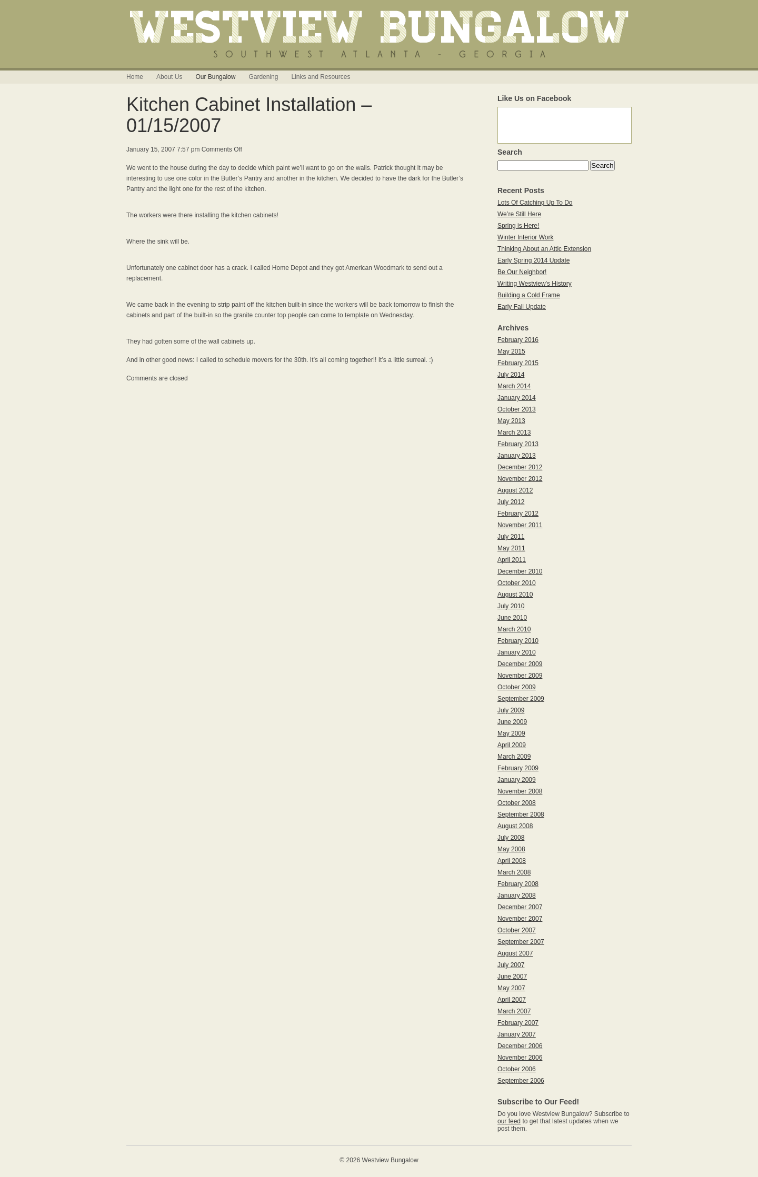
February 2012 (517, 513)
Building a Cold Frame (528, 295)
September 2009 (520, 698)
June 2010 (512, 617)
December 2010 (519, 571)
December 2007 (519, 907)
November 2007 (519, 918)
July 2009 (510, 710)
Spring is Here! (518, 225)
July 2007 (510, 965)
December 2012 (519, 467)
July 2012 (510, 502)
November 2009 (519, 675)
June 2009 (512, 722)
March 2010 (514, 629)
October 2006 (516, 1069)
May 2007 (511, 988)
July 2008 (510, 837)
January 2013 (516, 455)
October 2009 (516, 687)
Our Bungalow (215, 77)
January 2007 (516, 1034)
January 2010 (516, 652)
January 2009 (516, 779)
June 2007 (512, 976)
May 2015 (511, 351)
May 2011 (511, 548)
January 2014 (516, 397)
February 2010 (517, 641)
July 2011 (510, 536)
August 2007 (515, 953)
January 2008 (516, 895)
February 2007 (517, 1023)
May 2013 (511, 421)
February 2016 (517, 340)
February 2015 (517, 363)
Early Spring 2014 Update (533, 260)
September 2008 (520, 814)
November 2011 (519, 525)
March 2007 (514, 1011)
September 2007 (520, 941)
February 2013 (517, 444)
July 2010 (510, 606)
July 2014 (510, 374)
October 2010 (516, 583)
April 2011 (511, 560)
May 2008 (511, 849)
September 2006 (520, 1080)
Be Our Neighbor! (521, 272)
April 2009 (511, 745)
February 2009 (517, 768)
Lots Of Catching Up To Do (535, 202)
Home (134, 77)
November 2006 (519, 1057)
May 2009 (511, 733)
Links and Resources (320, 77)
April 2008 (511, 860)
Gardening (263, 77)
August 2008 (515, 826)
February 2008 (517, 884)
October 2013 (516, 409)
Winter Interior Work (525, 237)
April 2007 (511, 999)
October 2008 (516, 803)
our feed (509, 1121)
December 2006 (519, 1046)
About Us (169, 77)
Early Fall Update (521, 306)
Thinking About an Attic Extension (544, 249)
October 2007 (516, 930)
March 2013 (514, 432)
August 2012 (515, 490)
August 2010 (515, 594)
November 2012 (519, 478)
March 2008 (514, 872)
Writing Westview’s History (534, 283)
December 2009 (519, 664)
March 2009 (514, 756)
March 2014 (514, 386)
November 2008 (519, 791)
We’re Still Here (519, 214)
